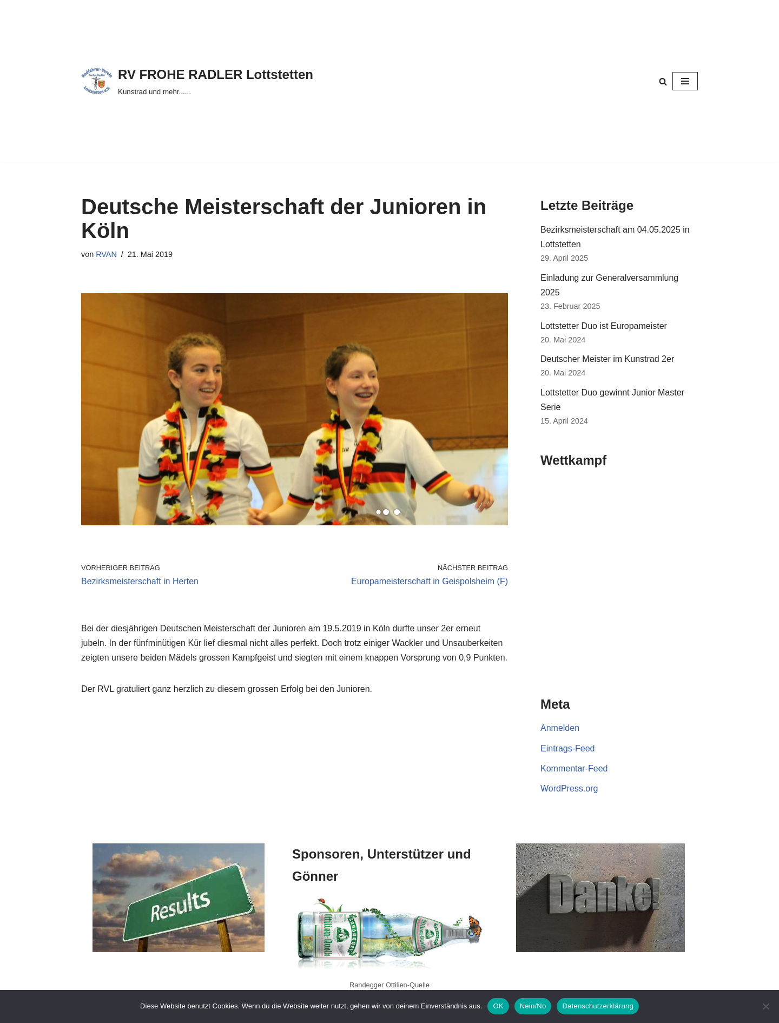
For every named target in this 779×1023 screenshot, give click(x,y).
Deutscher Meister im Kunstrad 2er (607, 359)
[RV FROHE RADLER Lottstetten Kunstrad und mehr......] (197, 81)
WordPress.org (569, 788)
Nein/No (533, 1006)
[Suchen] (663, 81)
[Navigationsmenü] (685, 81)
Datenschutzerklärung (597, 1006)
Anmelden (559, 727)
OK (498, 1006)
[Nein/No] (765, 1006)
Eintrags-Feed (567, 748)
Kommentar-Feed (574, 768)
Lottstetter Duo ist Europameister (603, 326)
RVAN (106, 254)
